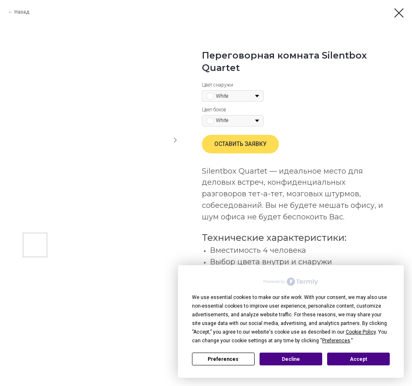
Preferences (223, 359)
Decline (291, 359)
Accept (358, 359)
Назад (21, 12)
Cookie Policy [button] (361, 332)
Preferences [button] (336, 341)
